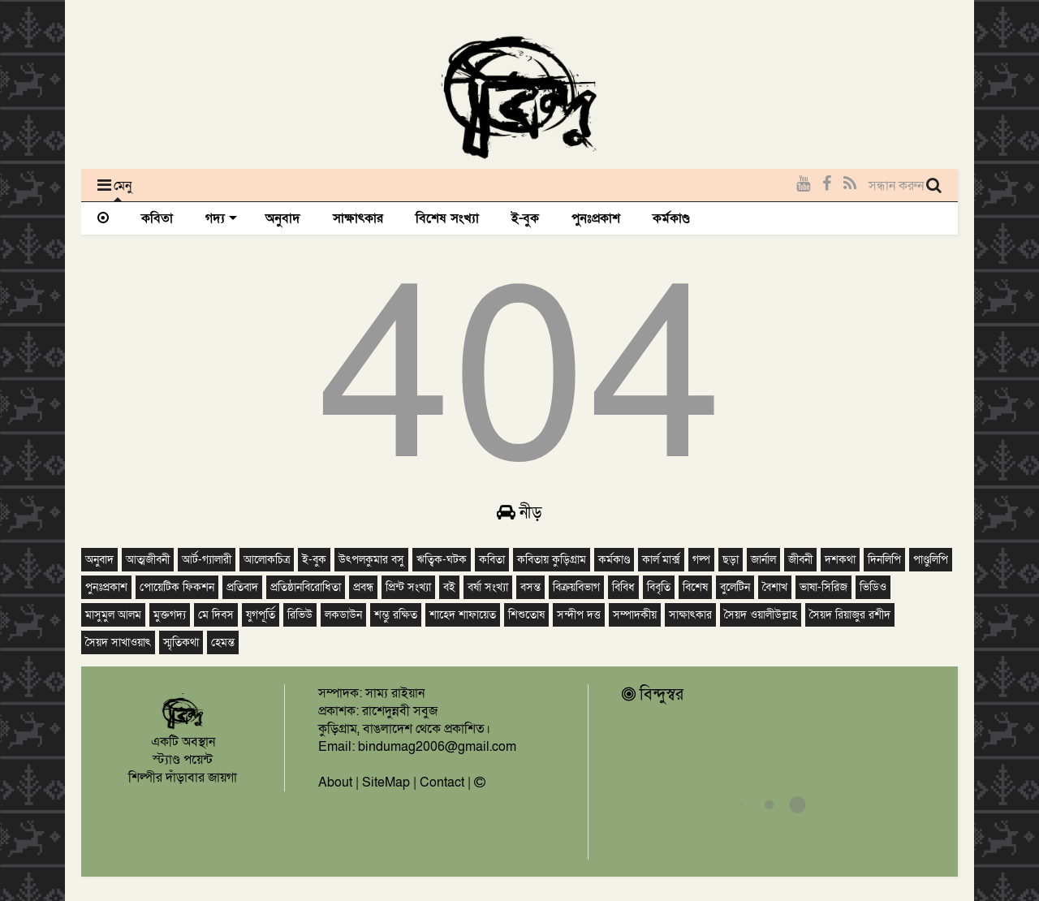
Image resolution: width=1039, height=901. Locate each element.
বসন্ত (530, 587)
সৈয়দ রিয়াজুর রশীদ (849, 615)
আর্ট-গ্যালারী (206, 559)
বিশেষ (695, 587)
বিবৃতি (658, 587)
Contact (442, 782)
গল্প (701, 559)
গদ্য (221, 218)
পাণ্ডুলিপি (930, 559)
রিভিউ (300, 615)
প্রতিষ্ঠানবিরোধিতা (305, 587)
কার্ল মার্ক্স (661, 559)
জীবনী (800, 559)
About (335, 782)
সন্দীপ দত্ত (579, 615)
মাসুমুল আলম (113, 615)
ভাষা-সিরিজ (823, 587)
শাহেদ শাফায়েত (462, 615)
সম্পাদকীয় (635, 615)
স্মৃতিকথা (181, 642)
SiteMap (386, 782)
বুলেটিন (735, 587)
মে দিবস (216, 615)
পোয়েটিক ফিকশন (177, 587)
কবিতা (157, 218)
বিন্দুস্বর (652, 694)
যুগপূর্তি (260, 615)
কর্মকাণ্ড (671, 218)
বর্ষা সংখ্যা (488, 587)
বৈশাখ (774, 587)
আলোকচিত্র (267, 559)
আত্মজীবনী (148, 559)
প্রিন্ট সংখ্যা (408, 587)
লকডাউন (343, 615)
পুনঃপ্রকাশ (595, 218)
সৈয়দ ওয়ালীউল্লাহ (760, 615)
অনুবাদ (282, 218)
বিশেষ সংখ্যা (447, 218)
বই (449, 587)
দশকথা (840, 559)
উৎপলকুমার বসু (371, 559)
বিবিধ (623, 587)
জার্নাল (763, 559)
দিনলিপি (884, 559)
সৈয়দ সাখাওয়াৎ (118, 642)
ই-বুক (525, 218)
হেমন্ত (223, 642)
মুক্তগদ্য (169, 615)
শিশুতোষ (526, 615)
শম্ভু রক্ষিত (395, 615)
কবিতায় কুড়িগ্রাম (551, 559)
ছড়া (730, 559)
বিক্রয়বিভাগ (576, 587)
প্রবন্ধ (363, 587)
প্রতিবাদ (242, 587)
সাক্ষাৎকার (358, 218)
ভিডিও (873, 587)
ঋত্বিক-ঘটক (441, 559)
